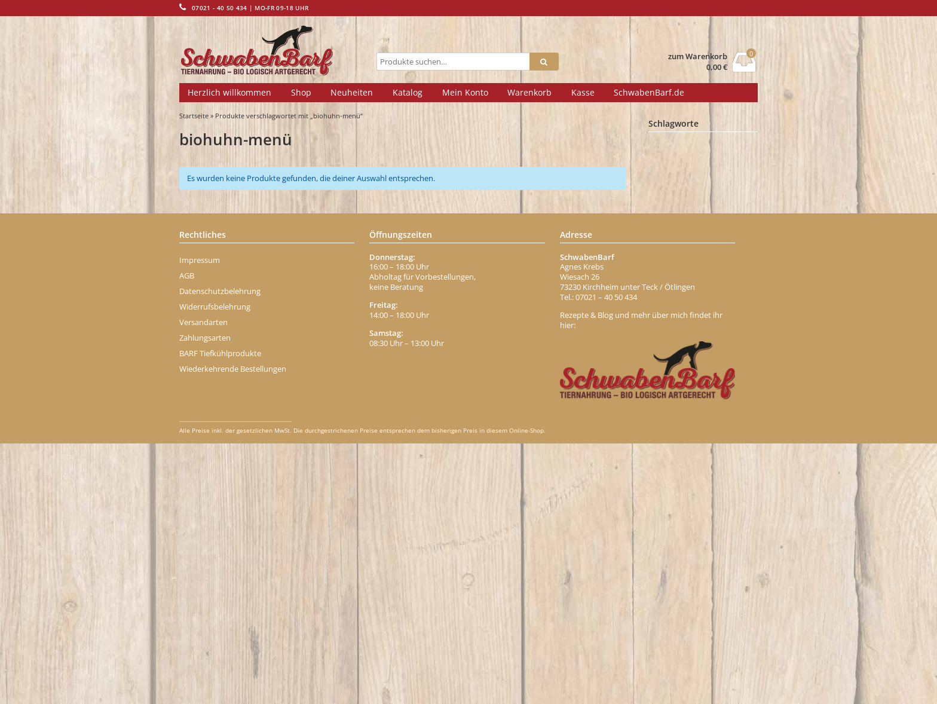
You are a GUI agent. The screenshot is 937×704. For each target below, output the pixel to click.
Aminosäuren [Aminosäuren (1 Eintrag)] (677, 165)
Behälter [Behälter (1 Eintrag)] (711, 182)
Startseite (194, 115)
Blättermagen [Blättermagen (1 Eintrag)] (721, 252)
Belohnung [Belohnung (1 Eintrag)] (674, 200)
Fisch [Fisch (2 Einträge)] (707, 429)
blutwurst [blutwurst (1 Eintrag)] (672, 252)
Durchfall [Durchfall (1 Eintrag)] (730, 341)
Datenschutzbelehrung (220, 551)
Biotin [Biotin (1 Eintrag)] (731, 234)
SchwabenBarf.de (649, 92)
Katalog (407, 92)
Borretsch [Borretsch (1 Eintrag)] (672, 269)
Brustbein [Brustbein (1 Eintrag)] (717, 269)
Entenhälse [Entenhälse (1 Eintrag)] (709, 394)
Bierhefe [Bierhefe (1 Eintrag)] (671, 217)
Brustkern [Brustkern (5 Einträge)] (677, 287)
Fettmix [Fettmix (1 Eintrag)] (669, 430)
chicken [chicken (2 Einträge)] (713, 305)
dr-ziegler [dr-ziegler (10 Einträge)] (680, 340)
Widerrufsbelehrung (214, 566)
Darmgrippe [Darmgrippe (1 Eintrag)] (675, 323)
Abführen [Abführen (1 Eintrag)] (672, 148)
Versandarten (203, 582)
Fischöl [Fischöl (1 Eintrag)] (669, 447)
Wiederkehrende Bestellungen (232, 628)
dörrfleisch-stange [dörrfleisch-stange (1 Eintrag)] (683, 359)
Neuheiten (351, 92)
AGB (186, 535)
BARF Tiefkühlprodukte (220, 613)
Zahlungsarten (205, 597)
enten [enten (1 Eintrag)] (667, 394)
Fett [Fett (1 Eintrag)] (738, 412)
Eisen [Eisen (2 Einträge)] (735, 359)
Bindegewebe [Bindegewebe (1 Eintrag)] (720, 217)
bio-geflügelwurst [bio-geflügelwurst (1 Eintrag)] (682, 234)
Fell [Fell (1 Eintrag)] (709, 412)
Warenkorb (529, 92)
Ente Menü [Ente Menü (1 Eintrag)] (707, 377)
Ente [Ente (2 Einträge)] (667, 377)
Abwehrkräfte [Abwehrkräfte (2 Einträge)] (723, 147)
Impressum (199, 520)
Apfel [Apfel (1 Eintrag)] (721, 165)
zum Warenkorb (697, 56)
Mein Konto (465, 92)
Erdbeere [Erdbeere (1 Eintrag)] (672, 412)
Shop (301, 92)
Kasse (583, 92)
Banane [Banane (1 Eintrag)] (670, 182)
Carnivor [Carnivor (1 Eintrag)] (671, 305)
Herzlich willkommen (229, 92)
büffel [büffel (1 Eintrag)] (722, 287)
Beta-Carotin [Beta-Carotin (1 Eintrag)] (724, 200)
